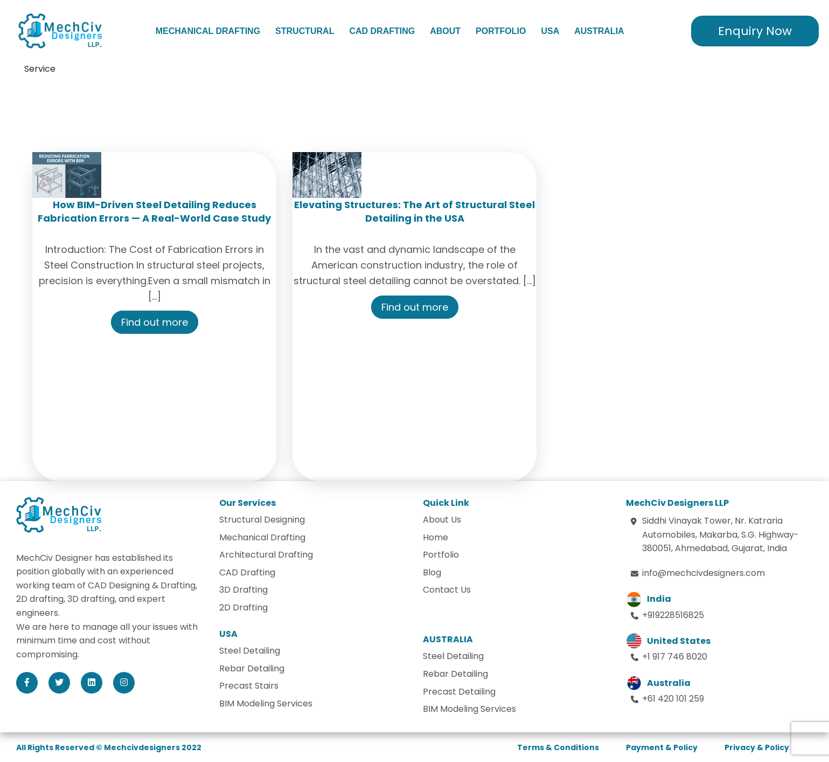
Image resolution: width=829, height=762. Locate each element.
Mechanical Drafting (208, 31)
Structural (304, 31)
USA (550, 31)
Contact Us (447, 589)
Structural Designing (262, 519)
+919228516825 (673, 615)
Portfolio (501, 31)
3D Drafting (243, 589)
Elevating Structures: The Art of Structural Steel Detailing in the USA (414, 211)
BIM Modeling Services (265, 703)
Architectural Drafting (266, 554)
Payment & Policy (662, 747)
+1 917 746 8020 (674, 656)
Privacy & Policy (756, 747)
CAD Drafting (382, 31)
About (445, 31)
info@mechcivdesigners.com (703, 573)
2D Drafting (243, 607)
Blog (432, 572)
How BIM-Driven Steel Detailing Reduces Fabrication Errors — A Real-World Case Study (154, 211)
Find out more (154, 322)
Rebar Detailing (251, 668)
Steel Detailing (249, 650)
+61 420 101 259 (673, 698)
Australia (599, 31)
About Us (442, 519)
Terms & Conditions (558, 747)
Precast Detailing (459, 691)
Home (435, 537)
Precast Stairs (248, 685)
